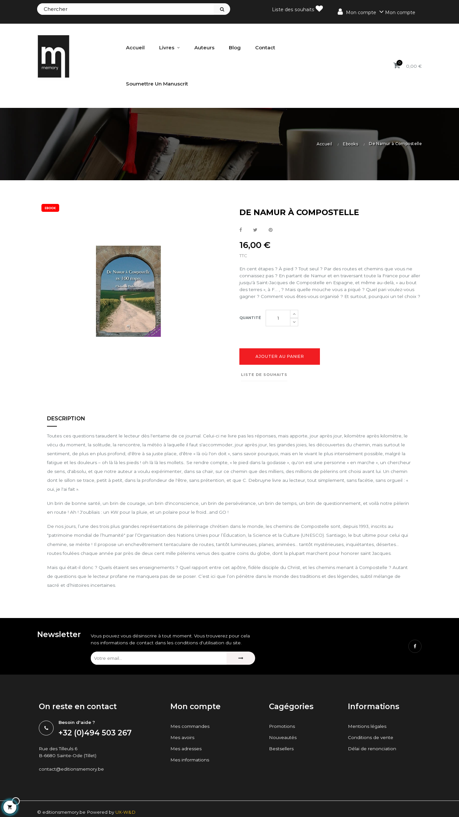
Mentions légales (367, 750)
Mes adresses (186, 772)
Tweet (255, 230)
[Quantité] (278, 326)
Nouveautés (283, 761)
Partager (240, 230)
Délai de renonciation (372, 772)
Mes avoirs (182, 761)
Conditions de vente (371, 761)
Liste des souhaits (298, 8)
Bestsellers (281, 772)
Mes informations (190, 783)
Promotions (282, 750)
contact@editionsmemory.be (73, 793)
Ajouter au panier (279, 364)
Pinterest (271, 230)
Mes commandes (190, 750)
